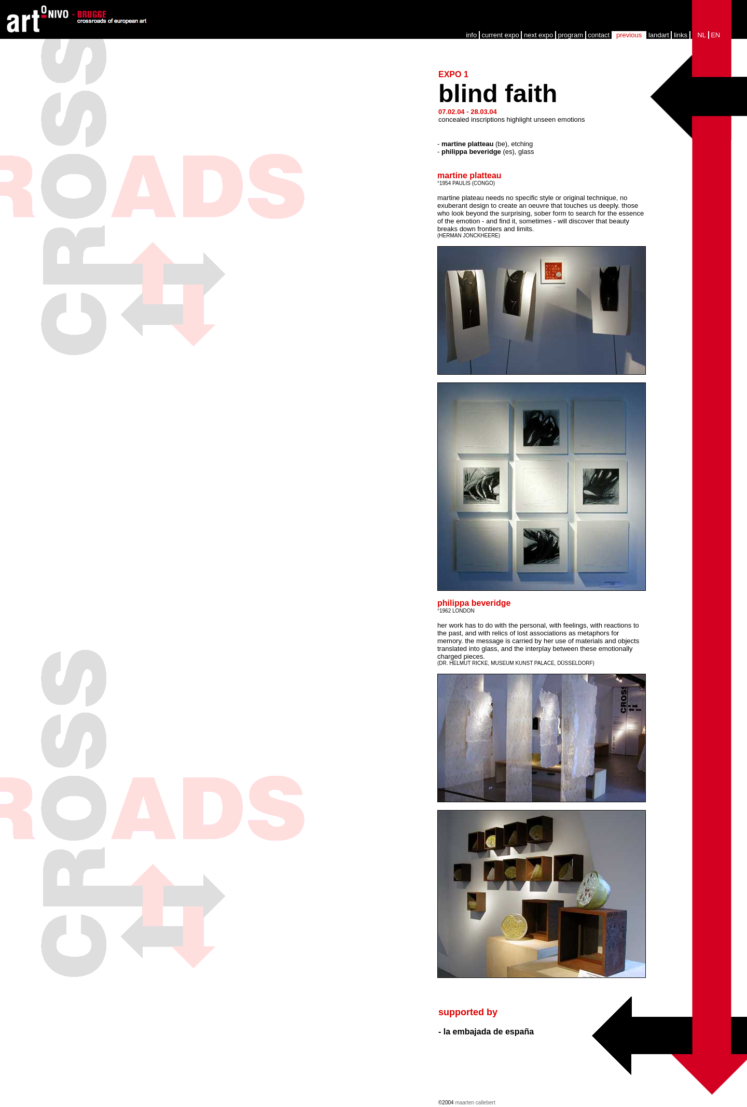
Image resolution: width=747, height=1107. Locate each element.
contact (599, 35)
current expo (500, 35)
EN (715, 35)
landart (658, 35)
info (471, 35)
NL (701, 35)
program (570, 35)
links (680, 35)
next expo (538, 35)
